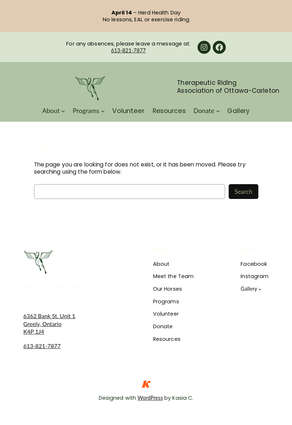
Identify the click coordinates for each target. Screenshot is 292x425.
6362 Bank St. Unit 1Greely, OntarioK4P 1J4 (50, 323)
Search (243, 191)
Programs (86, 110)
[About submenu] (63, 111)
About (51, 110)
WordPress (150, 398)
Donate (204, 110)
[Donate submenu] (218, 111)
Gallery (249, 289)
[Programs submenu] (103, 111)
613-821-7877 (128, 50)
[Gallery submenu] (260, 289)
